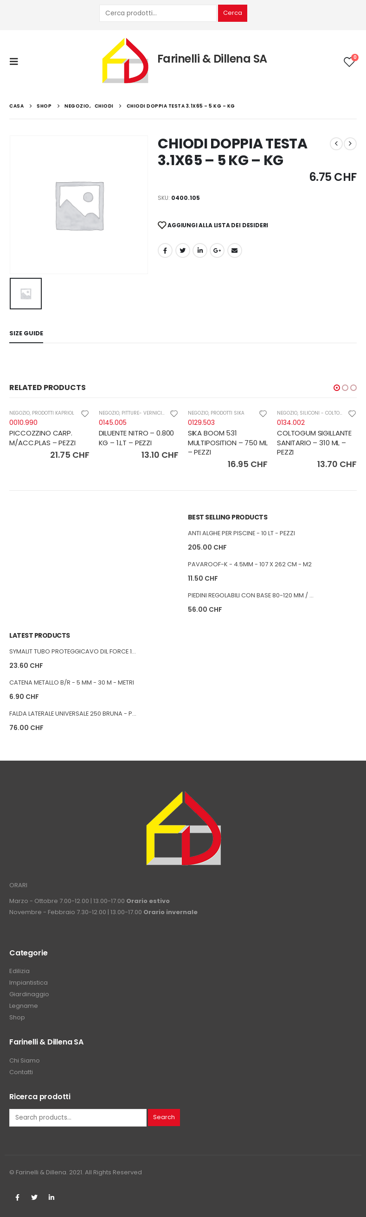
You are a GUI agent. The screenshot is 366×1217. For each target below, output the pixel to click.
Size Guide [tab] (26, 333)
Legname (23, 1005)
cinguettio (182, 250)
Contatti (21, 1072)
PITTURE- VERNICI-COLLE (150, 413)
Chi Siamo (24, 1060)
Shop (17, 1017)
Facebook (165, 250)
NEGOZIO (19, 413)
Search (164, 1117)
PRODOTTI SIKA (227, 413)
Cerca (232, 12)
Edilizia (19, 971)
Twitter (34, 1197)
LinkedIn (200, 250)
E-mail (234, 250)
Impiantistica (28, 982)
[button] (337, 387)
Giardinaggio (29, 994)
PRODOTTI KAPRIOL (53, 413)
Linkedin (51, 1197)
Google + (217, 250)
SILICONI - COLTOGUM (325, 413)
